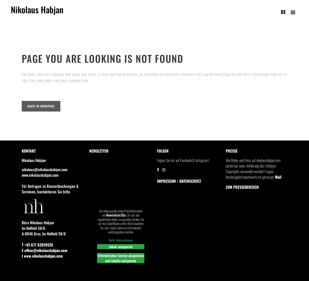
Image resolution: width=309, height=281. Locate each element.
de (283, 11)
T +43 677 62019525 (37, 245)
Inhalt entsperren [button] (121, 246)
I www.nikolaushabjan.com (42, 256)
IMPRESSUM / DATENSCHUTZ (179, 181)
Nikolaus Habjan (37, 12)
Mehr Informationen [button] (121, 240)
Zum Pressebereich (242, 187)
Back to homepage (41, 106)
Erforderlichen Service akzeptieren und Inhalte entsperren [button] (121, 258)
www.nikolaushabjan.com (40, 175)
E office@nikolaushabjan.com (44, 250)
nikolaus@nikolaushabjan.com (44, 169)
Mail (278, 177)
